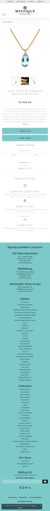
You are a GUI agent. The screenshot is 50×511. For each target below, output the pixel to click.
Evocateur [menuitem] (25, 402)
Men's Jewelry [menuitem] (25, 344)
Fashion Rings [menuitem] (25, 359)
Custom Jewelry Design (25, 464)
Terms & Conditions (35, 497)
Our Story (25, 461)
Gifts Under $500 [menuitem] (25, 349)
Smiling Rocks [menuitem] (25, 444)
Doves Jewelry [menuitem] (25, 397)
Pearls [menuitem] (25, 336)
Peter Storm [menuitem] (25, 431)
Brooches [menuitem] (25, 375)
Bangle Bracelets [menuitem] (25, 377)
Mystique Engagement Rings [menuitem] (25, 312)
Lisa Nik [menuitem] (25, 421)
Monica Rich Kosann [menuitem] (25, 426)
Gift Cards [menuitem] (25, 367)
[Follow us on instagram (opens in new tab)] (23, 488)
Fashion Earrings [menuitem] (25, 380)
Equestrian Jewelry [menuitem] (25, 346)
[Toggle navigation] (4, 15)
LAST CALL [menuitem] (25, 351)
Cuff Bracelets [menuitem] (25, 372)
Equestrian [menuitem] (25, 400)
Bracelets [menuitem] (25, 328)
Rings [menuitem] (25, 323)
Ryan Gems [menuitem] (25, 439)
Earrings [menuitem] (25, 325)
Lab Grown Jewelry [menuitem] (25, 318)
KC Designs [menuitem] (25, 415)
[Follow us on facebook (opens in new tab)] (20, 488)
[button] (10, 2)
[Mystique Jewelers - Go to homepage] (25, 10)
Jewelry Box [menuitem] (25, 307)
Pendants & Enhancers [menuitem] (25, 331)
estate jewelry (8, 22)
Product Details (25, 178)
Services (25, 466)
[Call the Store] (25, 261)
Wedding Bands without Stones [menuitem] (25, 310)
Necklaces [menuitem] (25, 333)
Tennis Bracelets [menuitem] (25, 370)
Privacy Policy (23, 497)
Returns (36, 154)
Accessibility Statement (25, 501)
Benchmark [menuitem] (25, 392)
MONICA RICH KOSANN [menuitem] (25, 305)
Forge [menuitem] (25, 405)
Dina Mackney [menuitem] (25, 395)
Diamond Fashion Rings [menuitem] (25, 357)
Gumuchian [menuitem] (25, 410)
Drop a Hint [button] (25, 138)
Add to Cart (25, 130)
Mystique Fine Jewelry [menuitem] (25, 354)
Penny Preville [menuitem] (25, 428)
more (26, 124)
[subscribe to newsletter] (45, 481)
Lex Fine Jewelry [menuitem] (25, 418)
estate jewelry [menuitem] (25, 341)
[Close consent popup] (40, 505)
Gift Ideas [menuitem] (25, 302)
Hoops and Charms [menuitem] (25, 413)
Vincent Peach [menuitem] (25, 452)
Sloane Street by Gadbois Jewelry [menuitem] (25, 441)
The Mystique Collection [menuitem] (25, 447)
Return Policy (12, 497)
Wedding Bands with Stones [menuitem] (25, 320)
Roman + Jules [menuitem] (25, 434)
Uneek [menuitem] (25, 449)
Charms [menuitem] (25, 338)
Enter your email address (25, 478)
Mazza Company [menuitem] (25, 423)
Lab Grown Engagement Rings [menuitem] (25, 315)
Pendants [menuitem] (25, 362)
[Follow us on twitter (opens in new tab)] (29, 488)
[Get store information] (25, 263)
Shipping (13, 154)
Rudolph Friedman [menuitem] (25, 436)
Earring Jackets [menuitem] (25, 364)
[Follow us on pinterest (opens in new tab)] (26, 488)
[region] (25, 52)
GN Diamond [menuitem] (25, 408)
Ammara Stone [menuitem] (25, 389)
